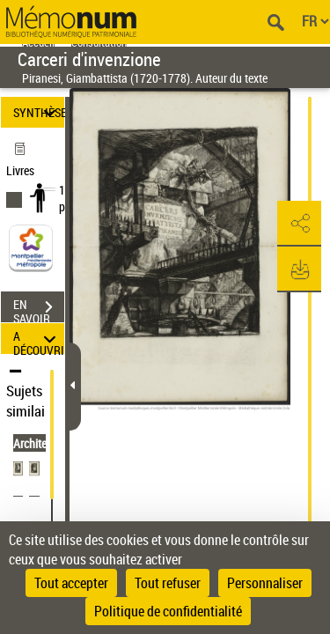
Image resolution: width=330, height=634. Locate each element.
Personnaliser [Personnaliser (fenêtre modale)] (265, 583)
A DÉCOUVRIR (38, 338)
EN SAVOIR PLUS (38, 309)
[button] (299, 224)
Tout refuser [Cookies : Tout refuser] (168, 583)
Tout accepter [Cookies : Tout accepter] (71, 583)
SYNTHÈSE (38, 112)
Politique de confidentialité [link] (168, 611)
